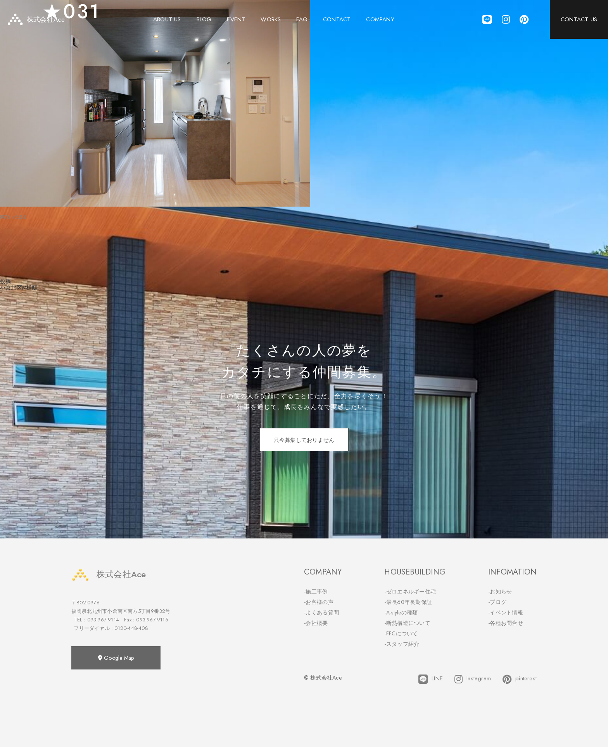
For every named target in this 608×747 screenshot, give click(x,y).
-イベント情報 (505, 612)
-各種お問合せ (505, 623)
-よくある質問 (321, 612)
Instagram (472, 679)
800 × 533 (13, 217)
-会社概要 (316, 623)
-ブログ (497, 602)
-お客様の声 (318, 602)
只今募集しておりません (304, 440)
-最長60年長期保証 (408, 602)
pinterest (520, 679)
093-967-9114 (103, 619)
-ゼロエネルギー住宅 (410, 591)
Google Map (116, 658)
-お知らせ (500, 591)
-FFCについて (401, 633)
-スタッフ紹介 (401, 644)
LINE (430, 679)
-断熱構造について (407, 623)
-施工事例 (316, 591)
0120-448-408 (131, 628)
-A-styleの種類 (401, 612)
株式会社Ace (108, 574)
